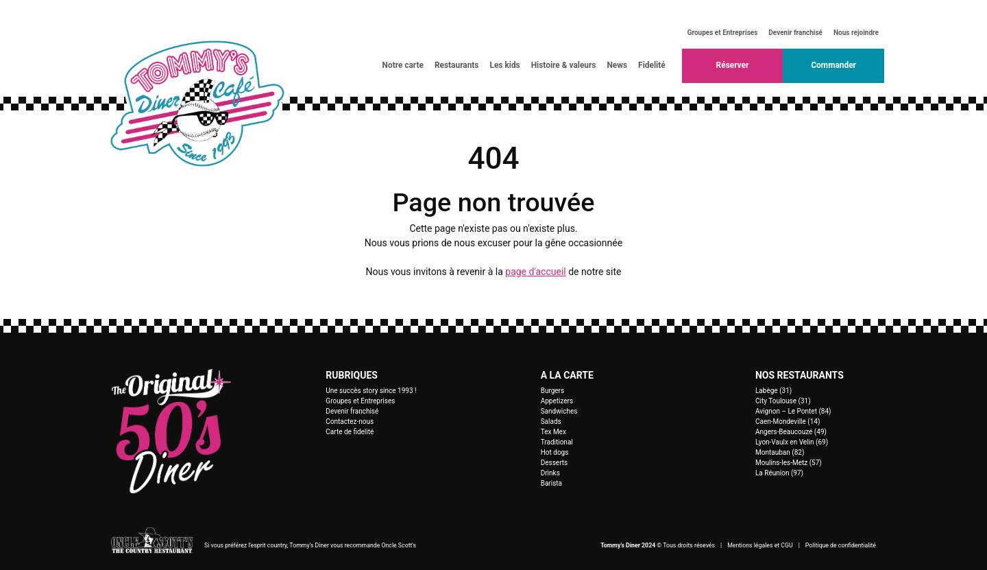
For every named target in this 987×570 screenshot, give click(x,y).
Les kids (504, 65)
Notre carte (403, 65)
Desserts (554, 462)
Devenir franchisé (795, 32)
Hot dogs (555, 452)
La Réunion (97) (779, 473)
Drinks (550, 473)
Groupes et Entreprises (722, 32)
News (617, 65)
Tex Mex (553, 432)
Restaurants (457, 65)
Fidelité (652, 65)
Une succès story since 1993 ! (371, 390)
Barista (551, 483)
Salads (551, 421)
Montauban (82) (779, 452)
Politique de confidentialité (840, 545)
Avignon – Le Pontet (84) (793, 411)
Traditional (557, 442)
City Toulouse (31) (783, 401)
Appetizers (557, 401)
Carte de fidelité (350, 432)
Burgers (553, 390)
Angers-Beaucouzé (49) (791, 432)
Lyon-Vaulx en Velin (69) (791, 442)
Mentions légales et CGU (760, 545)
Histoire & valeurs (563, 65)
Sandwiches (559, 411)
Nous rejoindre (856, 32)
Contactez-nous (350, 421)
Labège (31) (773, 390)
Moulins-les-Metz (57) (788, 462)
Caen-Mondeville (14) (787, 421)
